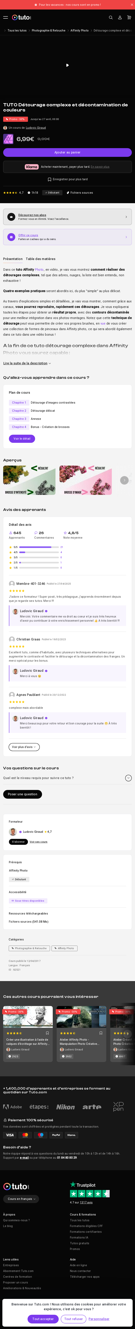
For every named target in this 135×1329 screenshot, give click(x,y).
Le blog (8, 1226)
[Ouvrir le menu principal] (5, 17)
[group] (29, 480)
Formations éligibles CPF (86, 1226)
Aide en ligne (78, 1265)
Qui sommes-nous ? (16, 1220)
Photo (39, 270)
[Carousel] (67, 1034)
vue (103, 323)
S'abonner (18, 841)
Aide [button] (73, 1259)
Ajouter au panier (68, 152)
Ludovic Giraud (36, 127)
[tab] (13, 259)
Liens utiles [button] (11, 1259)
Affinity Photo (80, 30)
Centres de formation (17, 1276)
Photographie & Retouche (48, 30)
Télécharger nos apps (85, 1276)
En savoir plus (100, 166)
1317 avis (86, 1202)
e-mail (24, 1157)
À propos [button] (9, 1214)
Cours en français (22, 1198)
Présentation (13, 259)
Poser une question (22, 794)
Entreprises (11, 1265)
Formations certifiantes (86, 1231)
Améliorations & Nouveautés (22, 1288)
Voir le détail (22, 438)
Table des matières (40, 259)
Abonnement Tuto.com (18, 1271)
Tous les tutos (17, 30)
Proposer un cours (15, 1282)
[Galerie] (67, 480)
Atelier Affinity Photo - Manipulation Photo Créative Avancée (78, 1044)
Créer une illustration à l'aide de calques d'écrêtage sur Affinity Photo (27, 1044)
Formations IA (79, 1237)
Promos (75, 1249)
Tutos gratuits (79, 1243)
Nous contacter (80, 1271)
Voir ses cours (39, 841)
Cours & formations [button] (83, 1214)
